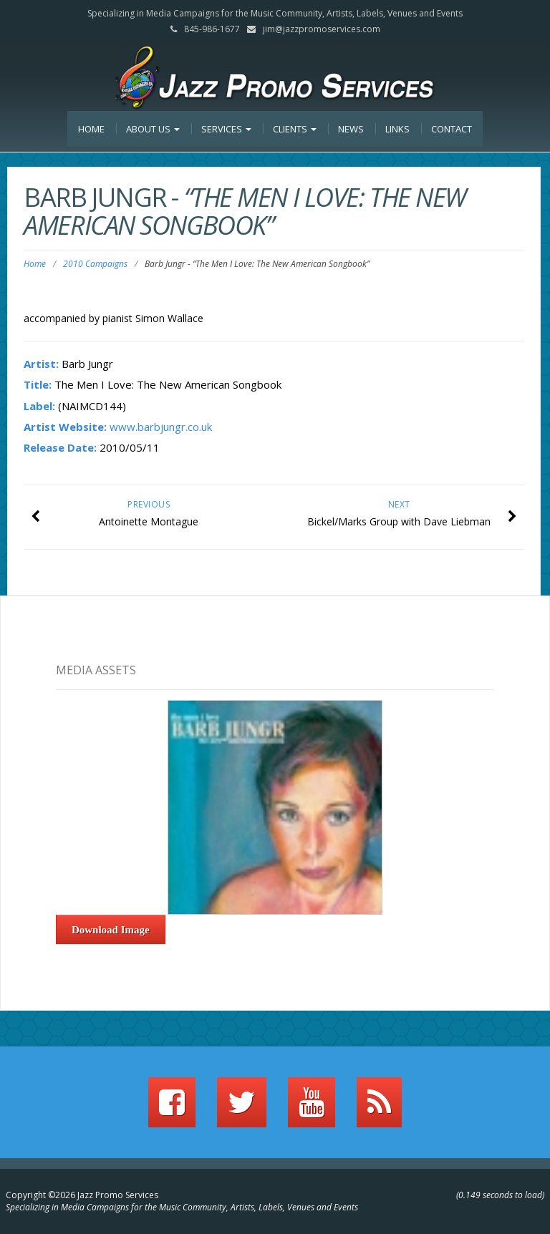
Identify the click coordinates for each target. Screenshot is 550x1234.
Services (226, 128)
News (351, 128)
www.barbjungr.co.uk (161, 426)
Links (397, 128)
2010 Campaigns (95, 264)
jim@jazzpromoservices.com (321, 29)
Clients (295, 128)
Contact (451, 128)
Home (91, 128)
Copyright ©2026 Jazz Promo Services (82, 1195)
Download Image (111, 930)
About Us (153, 128)
